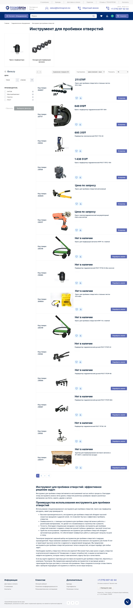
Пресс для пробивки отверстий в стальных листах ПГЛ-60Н (92, 295)
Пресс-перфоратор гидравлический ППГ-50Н (90, 109)
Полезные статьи (72, 589)
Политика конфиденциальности (47, 586)
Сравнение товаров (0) (61, 72)
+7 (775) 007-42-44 (107, 580)
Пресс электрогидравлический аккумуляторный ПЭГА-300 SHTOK (92, 216)
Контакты (125, 2)
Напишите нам (106, 588)
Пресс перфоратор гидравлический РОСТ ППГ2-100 (93, 162)
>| (49, 476)
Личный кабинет (41, 584)
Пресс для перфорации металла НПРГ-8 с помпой (92, 242)
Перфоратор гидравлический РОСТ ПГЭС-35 (90, 426)
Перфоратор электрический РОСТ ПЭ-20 (89, 136)
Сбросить (9, 108)
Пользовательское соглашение (46, 589)
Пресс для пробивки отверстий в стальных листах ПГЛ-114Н (92, 84)
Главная (6, 23)
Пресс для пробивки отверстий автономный (90, 189)
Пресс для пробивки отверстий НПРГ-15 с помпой (92, 320)
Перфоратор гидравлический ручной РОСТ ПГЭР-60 (93, 373)
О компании (44, 2)
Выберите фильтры (24, 108)
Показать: (111, 72)
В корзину (121, 98)
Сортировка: (81, 72)
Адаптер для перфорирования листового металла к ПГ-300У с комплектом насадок (93, 454)
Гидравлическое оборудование (20, 23)
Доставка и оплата (73, 2)
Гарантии (90, 2)
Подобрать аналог (118, 256)
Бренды (58, 2)
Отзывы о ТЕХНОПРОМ (108, 2)
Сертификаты (71, 586)
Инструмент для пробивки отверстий (43, 23)
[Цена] (10, 80)
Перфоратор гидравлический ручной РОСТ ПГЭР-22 (93, 347)
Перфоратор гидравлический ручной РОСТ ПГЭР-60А (93, 400)
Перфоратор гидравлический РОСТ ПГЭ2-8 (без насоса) (94, 268)
